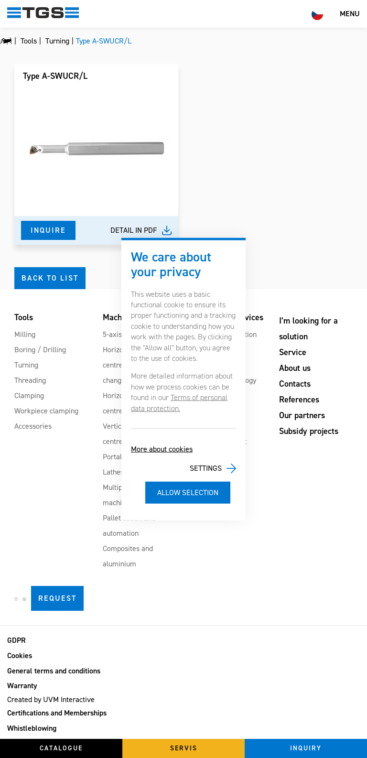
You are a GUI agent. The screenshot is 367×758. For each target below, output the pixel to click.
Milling (24, 334)
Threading (30, 380)
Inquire (48, 230)
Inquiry (306, 748)
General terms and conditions (53, 671)
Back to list (50, 278)
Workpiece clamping (46, 411)
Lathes (113, 472)
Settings (206, 468)
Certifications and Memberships (57, 713)
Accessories (33, 426)
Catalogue (61, 748)
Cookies (19, 655)
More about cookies (162, 449)
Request (57, 598)
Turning (26, 365)
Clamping (29, 395)
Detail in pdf (133, 230)
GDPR (16, 640)
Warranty (22, 686)
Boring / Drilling (40, 350)
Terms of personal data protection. (179, 402)
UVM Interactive (69, 699)
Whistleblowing (31, 728)
